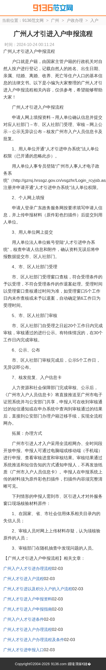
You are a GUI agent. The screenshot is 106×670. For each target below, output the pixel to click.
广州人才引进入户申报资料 (27, 599)
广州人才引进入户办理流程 (27, 629)
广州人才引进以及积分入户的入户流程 (37, 589)
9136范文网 (33, 20)
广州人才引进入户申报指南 (27, 609)
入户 (94, 20)
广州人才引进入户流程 (23, 579)
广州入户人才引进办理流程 (27, 568)
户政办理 (75, 20)
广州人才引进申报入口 (23, 650)
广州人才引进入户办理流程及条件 (33, 639)
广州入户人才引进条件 (23, 619)
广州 (55, 20)
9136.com (58, 664)
